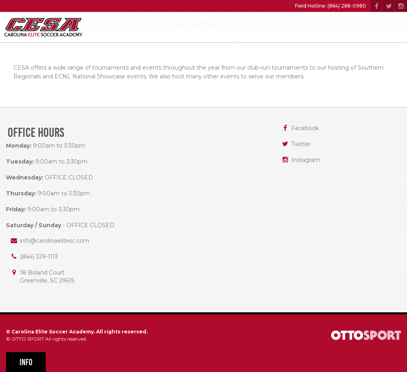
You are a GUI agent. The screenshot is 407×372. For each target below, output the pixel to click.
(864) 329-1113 (39, 256)
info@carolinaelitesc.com (54, 240)
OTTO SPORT (28, 339)
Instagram (305, 160)
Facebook (305, 128)
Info (26, 362)
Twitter (301, 144)
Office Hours (36, 133)
